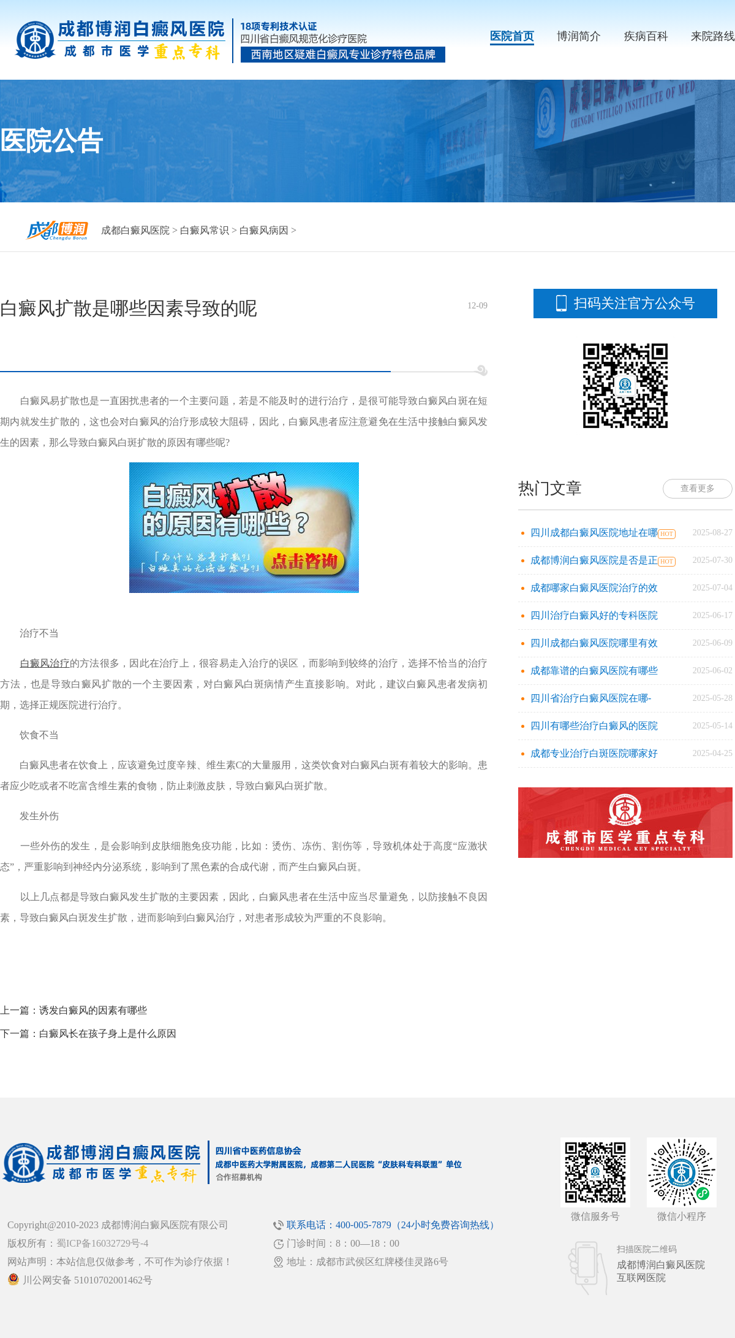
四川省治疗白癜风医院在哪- (590, 698)
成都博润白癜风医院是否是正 (594, 560)
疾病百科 (646, 36)
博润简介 (579, 36)
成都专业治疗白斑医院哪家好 (594, 753)
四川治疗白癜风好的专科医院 (594, 615)
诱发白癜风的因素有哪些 (93, 1010)
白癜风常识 (204, 230)
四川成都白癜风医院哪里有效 (594, 643)
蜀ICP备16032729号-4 (102, 1243)
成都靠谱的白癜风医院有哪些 (594, 670)
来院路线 (713, 36)
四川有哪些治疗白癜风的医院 (594, 726)
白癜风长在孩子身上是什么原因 (107, 1033)
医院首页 (512, 36)
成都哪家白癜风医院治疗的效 (594, 588)
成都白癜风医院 (135, 230)
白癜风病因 (263, 230)
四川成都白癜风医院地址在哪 (594, 532)
